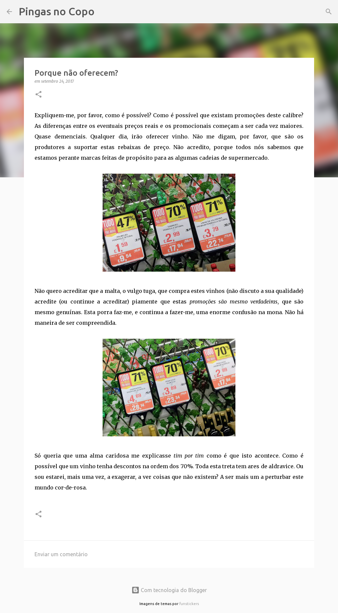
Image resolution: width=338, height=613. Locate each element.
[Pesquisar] (104, 12)
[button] (38, 94)
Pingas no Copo (57, 11)
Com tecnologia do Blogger (169, 590)
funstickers (189, 604)
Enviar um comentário (61, 554)
